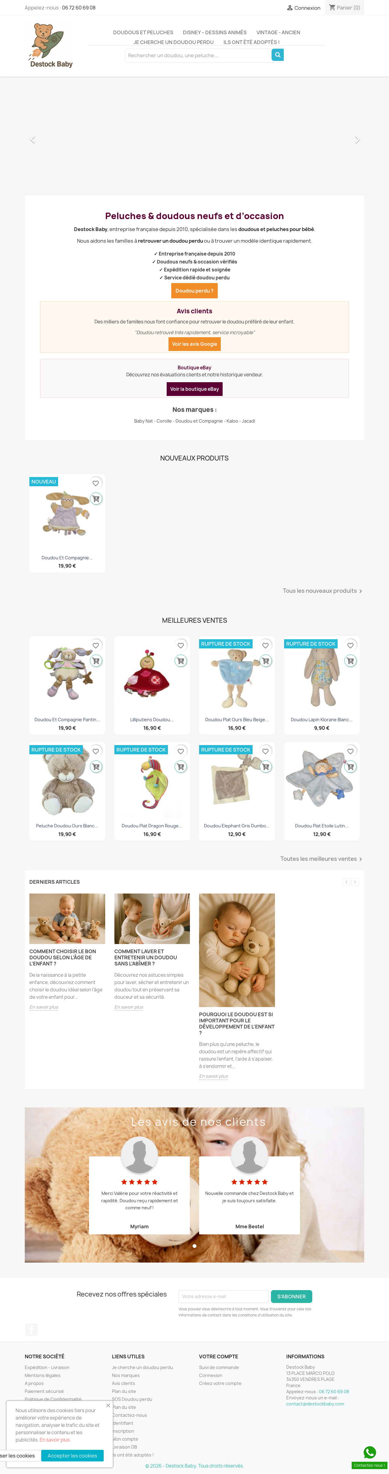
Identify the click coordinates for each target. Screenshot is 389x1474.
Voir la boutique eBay (194, 389)
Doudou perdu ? (194, 290)
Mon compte (125, 1439)
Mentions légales (43, 1375)
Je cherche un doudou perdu (174, 42)
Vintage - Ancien (278, 32)
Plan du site (124, 1391)
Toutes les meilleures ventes (322, 859)
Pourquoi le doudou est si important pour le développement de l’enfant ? (237, 1023)
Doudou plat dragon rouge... (152, 826)
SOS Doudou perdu (132, 1399)
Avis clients (123, 1383)
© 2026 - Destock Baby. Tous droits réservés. (194, 1466)
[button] (50, 136)
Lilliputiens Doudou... (152, 719)
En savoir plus (43, 1007)
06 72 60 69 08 (79, 7)
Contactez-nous (129, 1415)
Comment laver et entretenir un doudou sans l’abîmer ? (145, 957)
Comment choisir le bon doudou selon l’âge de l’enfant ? (62, 957)
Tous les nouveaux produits (323, 591)
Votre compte (218, 1356)
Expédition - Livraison (47, 1367)
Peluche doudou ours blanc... (67, 826)
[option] (194, 136)
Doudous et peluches (143, 32)
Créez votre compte (220, 1383)
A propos (34, 1383)
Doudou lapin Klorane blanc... (322, 719)
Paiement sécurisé (44, 1391)
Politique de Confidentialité (53, 1399)
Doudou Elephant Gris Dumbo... (237, 826)
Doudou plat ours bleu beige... (237, 719)
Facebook (31, 1330)
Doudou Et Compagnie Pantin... (67, 719)
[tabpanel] (139, 1181)
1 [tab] (194, 1246)
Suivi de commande (219, 1367)
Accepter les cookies (72, 1455)
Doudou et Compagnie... (67, 558)
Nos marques (126, 1375)
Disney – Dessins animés (215, 32)
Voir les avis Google (194, 344)
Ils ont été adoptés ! (252, 42)
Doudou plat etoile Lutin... (322, 826)
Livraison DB (124, 1447)
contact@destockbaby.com (315, 1404)
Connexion (210, 1375)
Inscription (123, 1431)
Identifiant (122, 1423)
